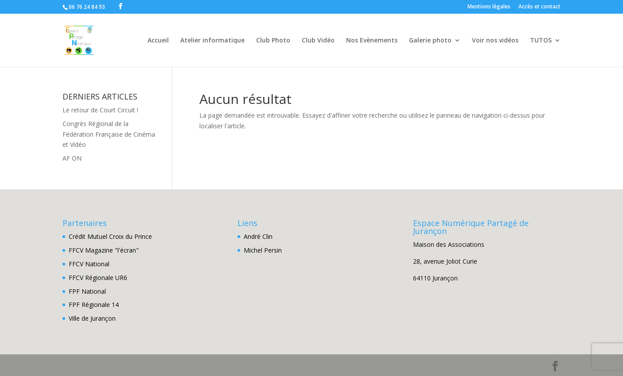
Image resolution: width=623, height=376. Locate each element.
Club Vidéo (318, 40)
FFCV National (89, 264)
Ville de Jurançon (92, 318)
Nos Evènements (371, 40)
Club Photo (273, 40)
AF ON (72, 158)
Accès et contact (539, 7)
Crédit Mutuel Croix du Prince (110, 236)
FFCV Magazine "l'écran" (104, 250)
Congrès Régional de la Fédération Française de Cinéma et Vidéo (108, 134)
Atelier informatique (212, 40)
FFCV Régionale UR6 (98, 277)
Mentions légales (488, 7)
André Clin (258, 236)
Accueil (158, 40)
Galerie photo (430, 40)
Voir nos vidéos (495, 40)
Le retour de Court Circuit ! (100, 110)
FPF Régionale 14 (94, 304)
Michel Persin (263, 250)
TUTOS (541, 40)
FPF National (87, 291)
